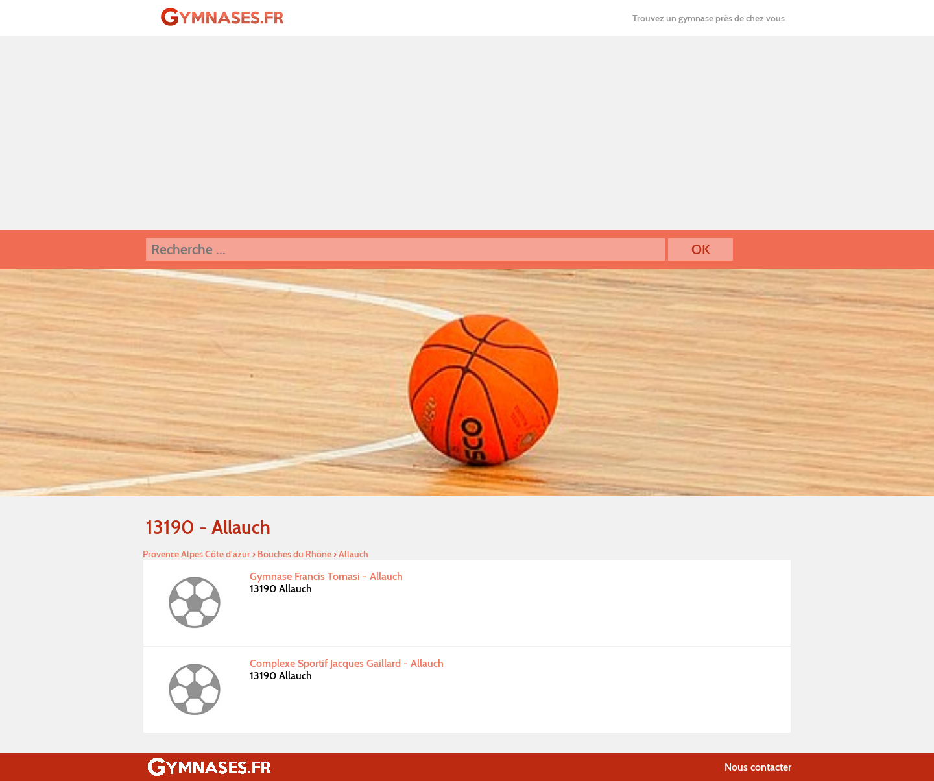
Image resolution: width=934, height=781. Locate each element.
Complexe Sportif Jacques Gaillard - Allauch (347, 663)
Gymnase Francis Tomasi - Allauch (326, 576)
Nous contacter (757, 767)
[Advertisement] (467, 133)
